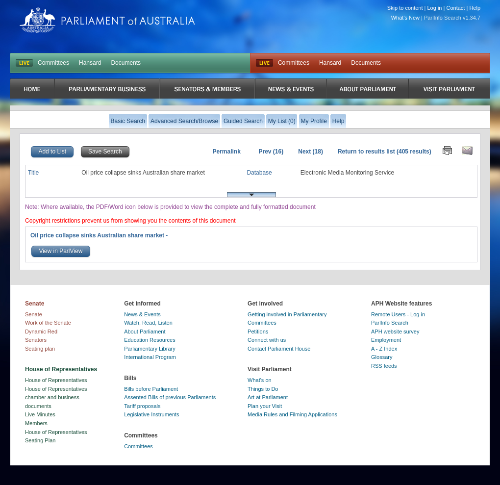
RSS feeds (384, 366)
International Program (150, 357)
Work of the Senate (48, 323)
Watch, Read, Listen (148, 323)
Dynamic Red (41, 331)
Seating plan (40, 349)
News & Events (142, 314)
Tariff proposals (142, 406)
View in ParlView (60, 251)
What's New (405, 18)
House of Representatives (56, 380)
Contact (455, 8)
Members (36, 423)
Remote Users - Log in (398, 314)
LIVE (24, 63)
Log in (434, 8)
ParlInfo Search (389, 323)
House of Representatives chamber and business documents (56, 397)
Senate (33, 314)
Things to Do (263, 389)
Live (264, 63)
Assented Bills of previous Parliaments (170, 397)
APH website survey (395, 331)
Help (474, 8)
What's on (260, 380)
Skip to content (405, 8)
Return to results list (366, 151)
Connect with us (267, 340)
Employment (386, 340)
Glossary (381, 357)
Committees (53, 62)
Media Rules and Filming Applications (292, 414)
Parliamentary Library (149, 349)
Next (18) (310, 151)
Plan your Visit (265, 406)
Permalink (226, 151)
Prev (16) (271, 151)
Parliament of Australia (107, 20)
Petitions (258, 331)
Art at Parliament (268, 397)
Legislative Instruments (151, 414)
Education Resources (149, 340)
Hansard (90, 62)
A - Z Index (384, 349)
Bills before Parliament (151, 389)
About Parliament (144, 331)
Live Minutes (40, 414)
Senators (36, 340)
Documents (126, 62)
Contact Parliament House (279, 349)
